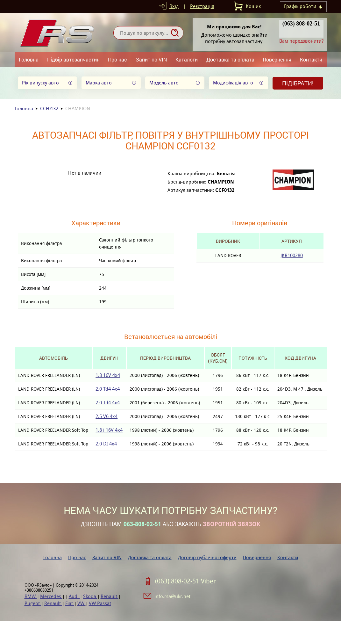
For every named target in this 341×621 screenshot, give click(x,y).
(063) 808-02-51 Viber (185, 581)
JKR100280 (292, 255)
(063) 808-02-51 (301, 23)
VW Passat (100, 603)
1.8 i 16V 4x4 (109, 430)
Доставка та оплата (230, 59)
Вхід (174, 6)
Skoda (90, 596)
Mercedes (51, 596)
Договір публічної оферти (207, 557)
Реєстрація (202, 6)
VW (81, 603)
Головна (29, 59)
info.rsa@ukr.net (172, 596)
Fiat (69, 603)
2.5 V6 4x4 (106, 416)
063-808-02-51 (142, 524)
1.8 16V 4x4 (108, 375)
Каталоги (186, 59)
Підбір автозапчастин (73, 59)
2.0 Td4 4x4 (108, 389)
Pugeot (33, 603)
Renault (109, 596)
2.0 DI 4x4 (106, 444)
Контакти (311, 59)
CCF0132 (49, 108)
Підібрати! (298, 83)
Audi (74, 596)
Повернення (277, 59)
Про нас (117, 59)
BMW (31, 596)
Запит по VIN (151, 59)
